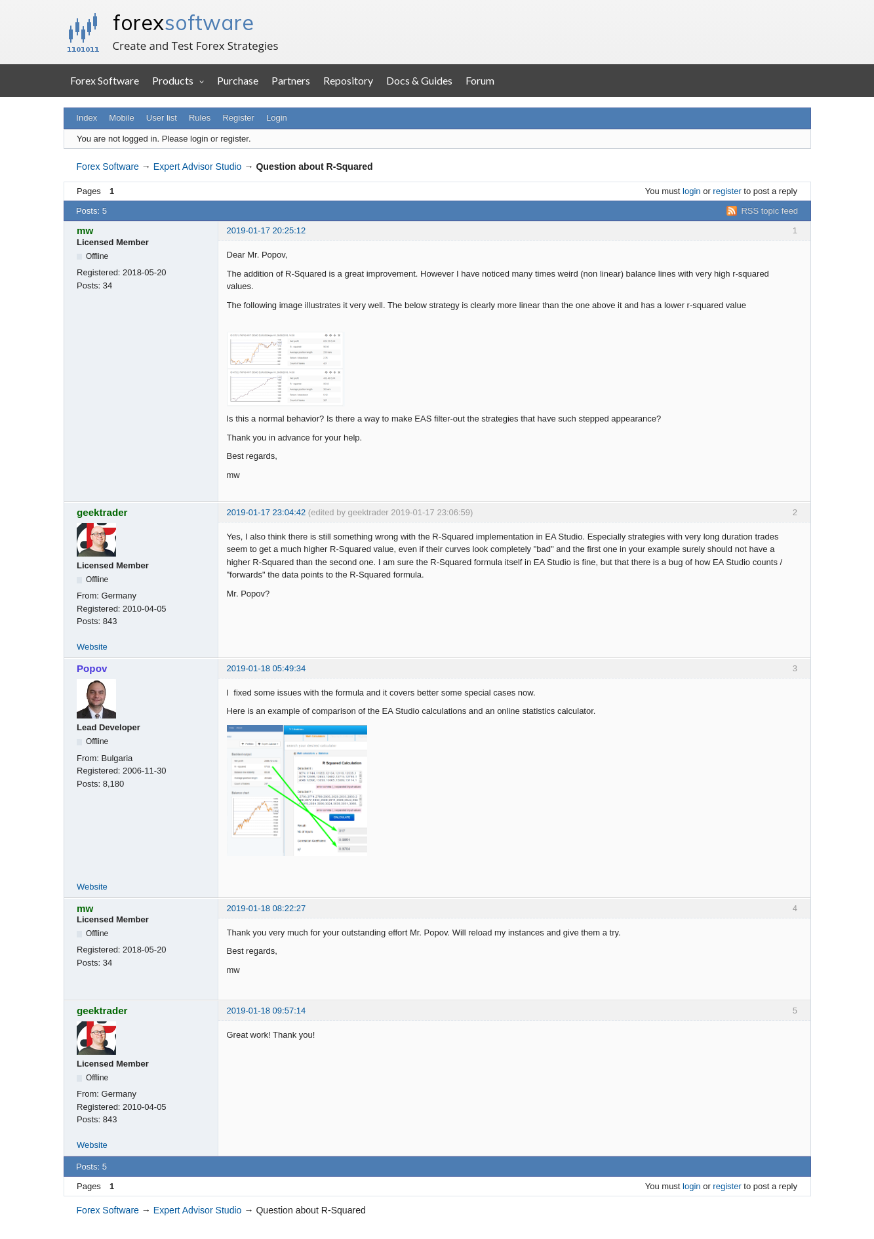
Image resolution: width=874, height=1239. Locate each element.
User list (161, 118)
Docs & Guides (419, 80)
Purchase (237, 80)
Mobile (121, 118)
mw (85, 230)
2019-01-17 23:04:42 (266, 512)
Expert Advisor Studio (197, 166)
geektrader (102, 512)
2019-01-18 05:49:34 (266, 668)
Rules (199, 118)
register (727, 191)
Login (276, 118)
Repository (348, 80)
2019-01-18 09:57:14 (266, 1010)
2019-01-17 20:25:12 (266, 230)
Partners (290, 80)
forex (183, 22)
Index (86, 118)
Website (92, 647)
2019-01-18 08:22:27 (266, 908)
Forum (480, 80)
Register (238, 118)
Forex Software (104, 80)
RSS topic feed (769, 211)
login (691, 191)
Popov (92, 668)
